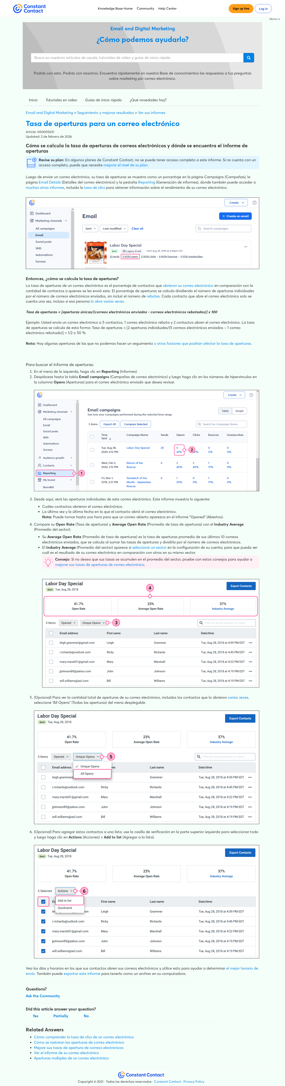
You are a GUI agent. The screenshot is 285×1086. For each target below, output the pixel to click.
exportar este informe (82, 973)
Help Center (167, 8)
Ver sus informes (151, 112)
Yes (35, 1016)
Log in (263, 8)
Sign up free (241, 8)
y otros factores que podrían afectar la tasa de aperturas (202, 343)
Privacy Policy (193, 1081)
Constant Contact (167, 1081)
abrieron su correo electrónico (188, 285)
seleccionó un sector (149, 547)
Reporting (146, 182)
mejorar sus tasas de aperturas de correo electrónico (99, 564)
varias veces (238, 697)
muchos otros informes (45, 187)
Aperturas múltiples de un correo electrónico (71, 1058)
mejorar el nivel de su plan (125, 165)
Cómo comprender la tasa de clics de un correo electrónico (84, 1037)
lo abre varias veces (107, 301)
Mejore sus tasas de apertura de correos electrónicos (78, 1047)
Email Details (50, 182)
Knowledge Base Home (115, 8)
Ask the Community (43, 996)
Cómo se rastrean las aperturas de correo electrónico (79, 1042)
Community (145, 8)
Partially (60, 1016)
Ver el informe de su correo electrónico (66, 1052)
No (86, 1016)
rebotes (153, 296)
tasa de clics (94, 187)
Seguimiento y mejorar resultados (105, 112)
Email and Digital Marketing (49, 112)
